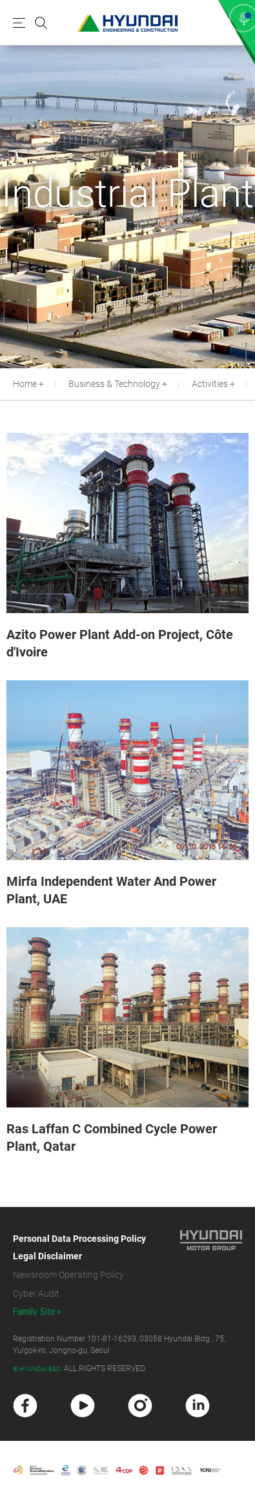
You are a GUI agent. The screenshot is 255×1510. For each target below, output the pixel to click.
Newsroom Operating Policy (68, 1275)
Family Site (34, 1312)
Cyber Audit (36, 1293)
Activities (210, 384)
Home (25, 384)
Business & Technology (114, 384)
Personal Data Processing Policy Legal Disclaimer (79, 1247)
